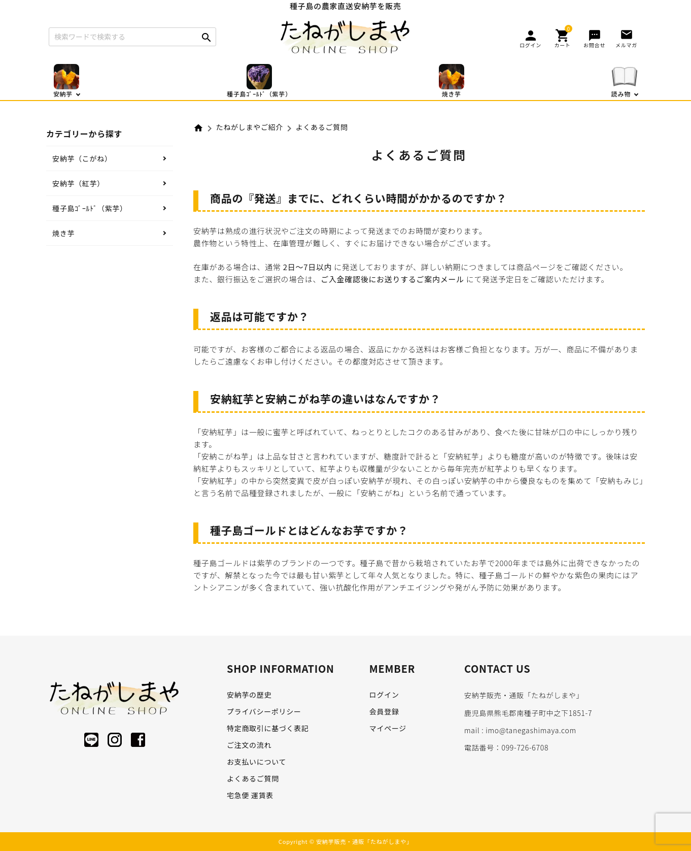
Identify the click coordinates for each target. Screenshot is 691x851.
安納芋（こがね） (82, 158)
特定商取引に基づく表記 (268, 728)
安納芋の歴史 (249, 695)
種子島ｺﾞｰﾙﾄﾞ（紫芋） (89, 208)
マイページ (387, 728)
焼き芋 (63, 233)
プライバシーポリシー (264, 711)
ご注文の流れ (249, 745)
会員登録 (384, 711)
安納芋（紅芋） (78, 183)
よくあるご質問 (253, 778)
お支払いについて (256, 762)
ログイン (384, 695)
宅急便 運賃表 (250, 795)
